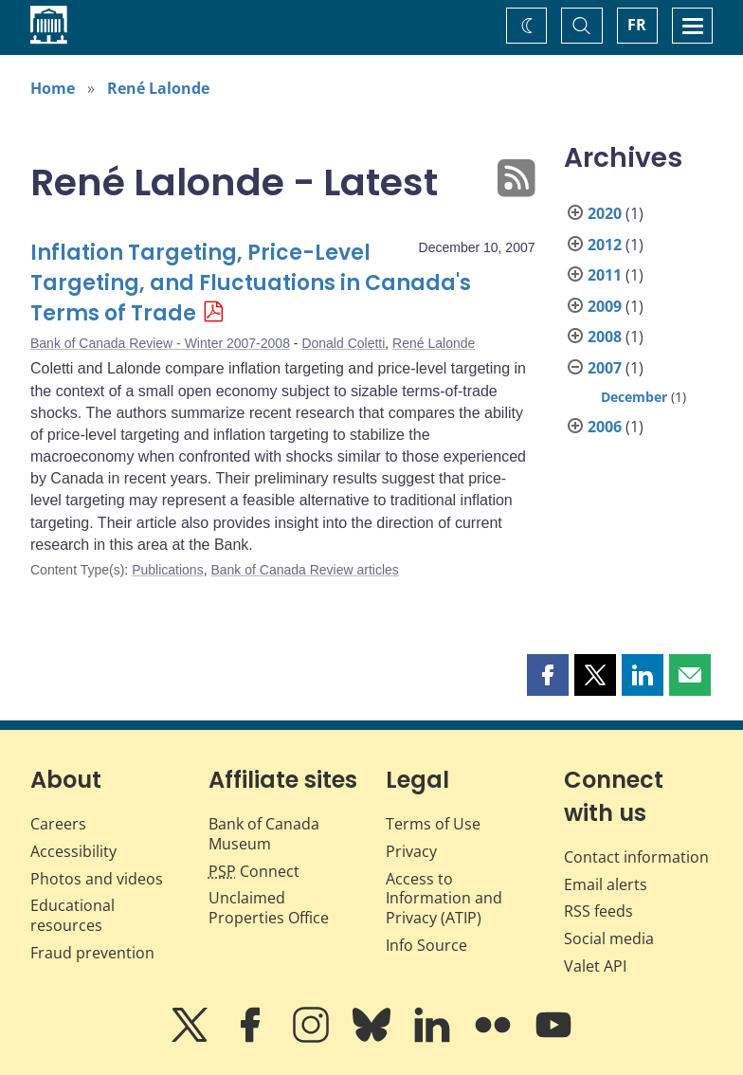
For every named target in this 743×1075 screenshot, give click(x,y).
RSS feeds (598, 911)
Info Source (426, 945)
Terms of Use (433, 823)
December (634, 397)
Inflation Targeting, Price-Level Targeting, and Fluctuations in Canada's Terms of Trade (250, 283)
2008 (605, 336)
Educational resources (72, 915)
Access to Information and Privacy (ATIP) (444, 898)
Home (52, 88)
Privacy (411, 851)
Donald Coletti (343, 343)
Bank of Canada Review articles (304, 569)
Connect (253, 871)
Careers (58, 823)
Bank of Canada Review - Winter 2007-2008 (160, 343)
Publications (168, 569)
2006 (605, 426)
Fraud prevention (92, 952)
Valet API (595, 966)
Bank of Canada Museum (263, 833)
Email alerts (605, 884)
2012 (605, 244)
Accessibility (73, 851)
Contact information (636, 857)
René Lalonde (158, 88)
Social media (609, 938)
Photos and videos (96, 878)
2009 (605, 306)
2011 (605, 274)
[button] (548, 675)
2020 (605, 213)
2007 (605, 367)
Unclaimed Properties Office (268, 907)
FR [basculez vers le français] (636, 24)
